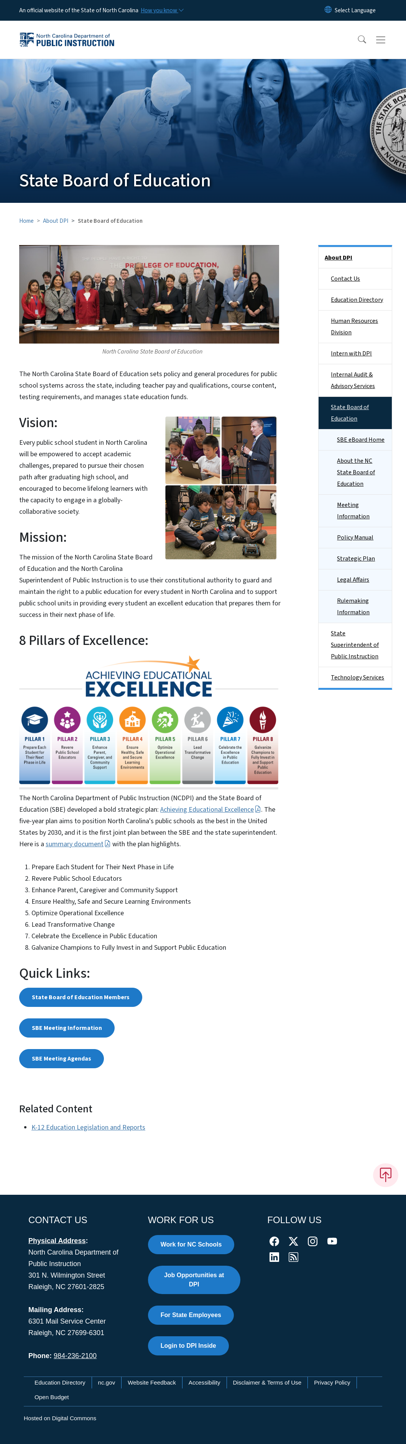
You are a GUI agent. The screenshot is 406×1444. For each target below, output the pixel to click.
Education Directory (357, 300)
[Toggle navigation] (388, 40)
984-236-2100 (75, 1356)
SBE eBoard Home (361, 440)
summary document (78, 844)
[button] (357, 40)
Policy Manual (355, 537)
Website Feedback (152, 1382)
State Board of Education (350, 413)
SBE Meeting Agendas (61, 1058)
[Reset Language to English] (328, 10)
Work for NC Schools (191, 1244)
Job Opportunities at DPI (194, 1280)
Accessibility (204, 1382)
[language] (355, 10)
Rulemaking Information (353, 607)
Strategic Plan (356, 558)
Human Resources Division (354, 327)
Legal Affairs (353, 580)
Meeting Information (353, 511)
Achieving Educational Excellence (210, 809)
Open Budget (52, 1397)
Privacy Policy (332, 1382)
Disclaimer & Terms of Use (267, 1382)
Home (26, 221)
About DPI (55, 221)
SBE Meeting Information (67, 1028)
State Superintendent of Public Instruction (355, 645)
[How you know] (162, 10)
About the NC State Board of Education (356, 472)
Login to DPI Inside (188, 1345)
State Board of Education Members (81, 997)
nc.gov (106, 1382)
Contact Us (345, 279)
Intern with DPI (351, 353)
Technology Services (357, 677)
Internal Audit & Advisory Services (353, 380)
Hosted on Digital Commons (60, 1418)
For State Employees (191, 1315)
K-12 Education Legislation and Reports (88, 1127)
